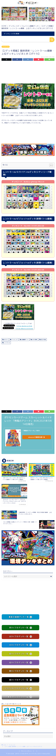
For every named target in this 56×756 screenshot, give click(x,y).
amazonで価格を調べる (36, 437)
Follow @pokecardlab (24, 326)
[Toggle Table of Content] (50, 165)
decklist (5, 339)
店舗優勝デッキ (24, 339)
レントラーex (6, 342)
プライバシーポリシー (26, 751)
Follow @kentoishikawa (24, 328)
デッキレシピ (6, 46)
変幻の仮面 (43, 339)
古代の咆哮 (34, 339)
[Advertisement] (28, 72)
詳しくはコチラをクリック (20, 714)
